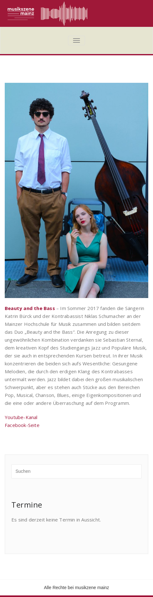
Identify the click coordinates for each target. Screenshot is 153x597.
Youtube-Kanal (21, 417)
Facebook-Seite (22, 425)
